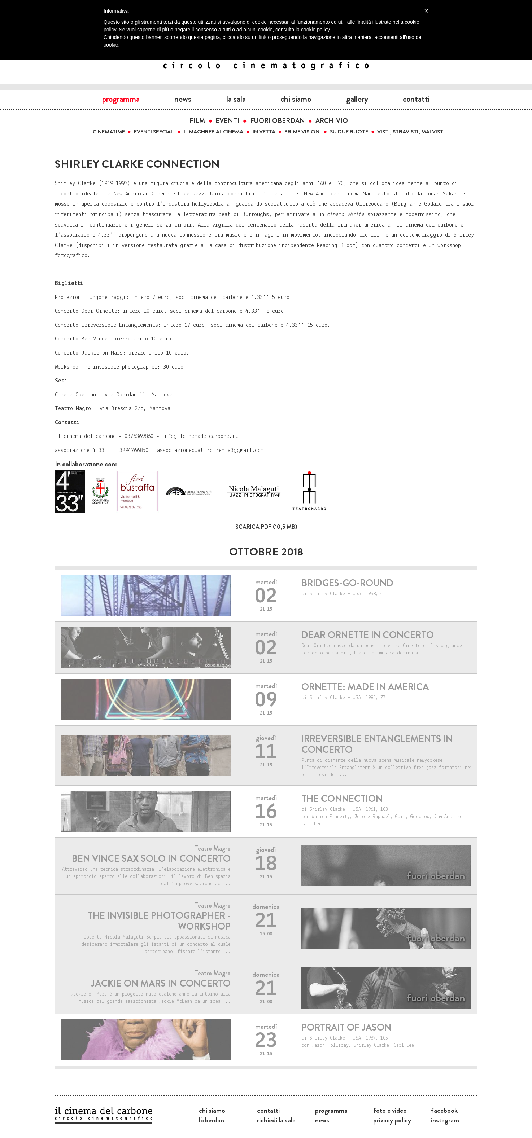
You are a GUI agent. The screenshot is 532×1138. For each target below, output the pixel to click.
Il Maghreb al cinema (213, 132)
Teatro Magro (212, 848)
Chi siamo (295, 99)
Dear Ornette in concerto (367, 635)
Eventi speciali (154, 132)
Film (197, 121)
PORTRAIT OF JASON (346, 1027)
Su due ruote (349, 132)
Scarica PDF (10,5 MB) (266, 527)
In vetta (264, 132)
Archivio (331, 121)
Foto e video (390, 1110)
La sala (236, 99)
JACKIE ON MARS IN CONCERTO (161, 983)
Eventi (227, 121)
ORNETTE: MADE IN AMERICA (365, 687)
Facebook (444, 1110)
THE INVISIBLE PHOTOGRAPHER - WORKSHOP (159, 921)
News (182, 99)
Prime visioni (302, 132)
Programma (121, 99)
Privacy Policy (392, 1120)
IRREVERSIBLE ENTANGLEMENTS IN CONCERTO (377, 744)
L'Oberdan (211, 1120)
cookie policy (315, 29)
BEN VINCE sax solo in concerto (151, 858)
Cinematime (109, 132)
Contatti (416, 99)
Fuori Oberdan (277, 121)
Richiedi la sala (276, 1120)
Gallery (357, 99)
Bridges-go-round (347, 583)
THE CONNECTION (342, 798)
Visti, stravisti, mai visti (411, 132)
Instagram (445, 1120)
